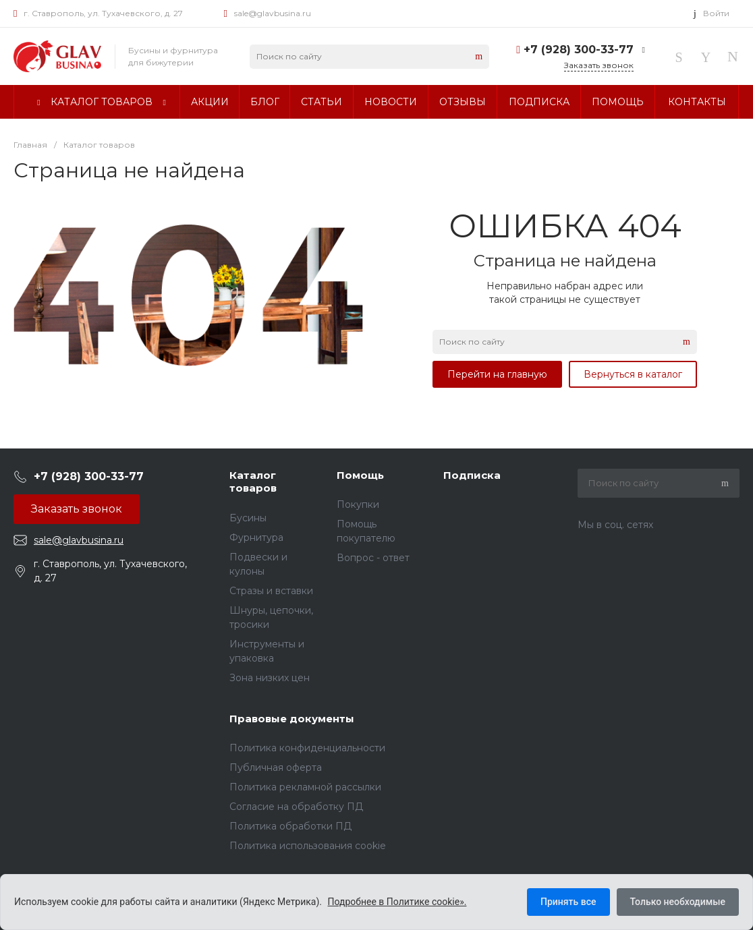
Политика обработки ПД (290, 826)
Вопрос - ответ (373, 558)
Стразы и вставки (271, 591)
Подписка (472, 475)
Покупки (358, 504)
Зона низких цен (269, 678)
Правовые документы (291, 718)
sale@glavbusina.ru (272, 13)
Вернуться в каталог (633, 374)
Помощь (360, 475)
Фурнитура (256, 537)
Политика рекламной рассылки (305, 787)
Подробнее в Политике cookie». (397, 901)
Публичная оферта (275, 767)
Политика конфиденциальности (307, 748)
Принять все (568, 901)
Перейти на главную (497, 374)
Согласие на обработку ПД (296, 807)
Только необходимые (677, 901)
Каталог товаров (253, 482)
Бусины (248, 518)
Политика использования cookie (307, 846)
